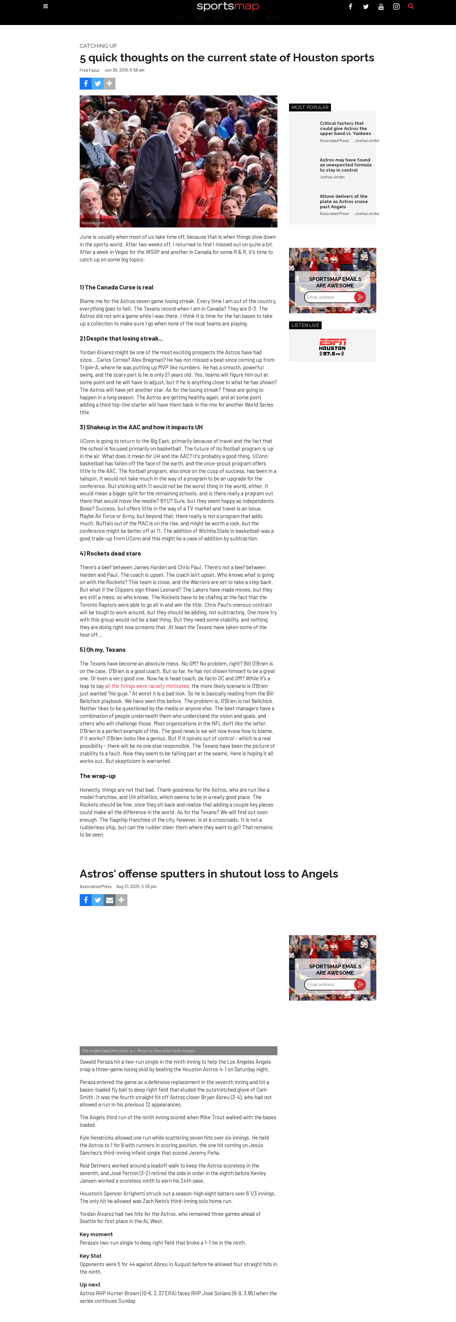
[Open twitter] (366, 6)
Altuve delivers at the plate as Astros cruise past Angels (344, 201)
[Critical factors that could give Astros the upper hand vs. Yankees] (301, 133)
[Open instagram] (396, 6)
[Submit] (411, 6)
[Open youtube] (381, 6)
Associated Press (334, 140)
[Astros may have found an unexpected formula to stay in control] (301, 169)
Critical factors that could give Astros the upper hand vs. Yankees (345, 128)
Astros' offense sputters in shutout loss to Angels (209, 873)
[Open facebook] (350, 6)
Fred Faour (90, 70)
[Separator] (109, 84)
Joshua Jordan (367, 140)
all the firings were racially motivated (147, 686)
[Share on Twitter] (98, 84)
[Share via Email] (109, 900)
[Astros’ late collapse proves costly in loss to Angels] (178, 989)
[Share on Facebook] (86, 84)
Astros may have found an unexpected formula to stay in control (346, 164)
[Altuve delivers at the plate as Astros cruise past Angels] (301, 206)
